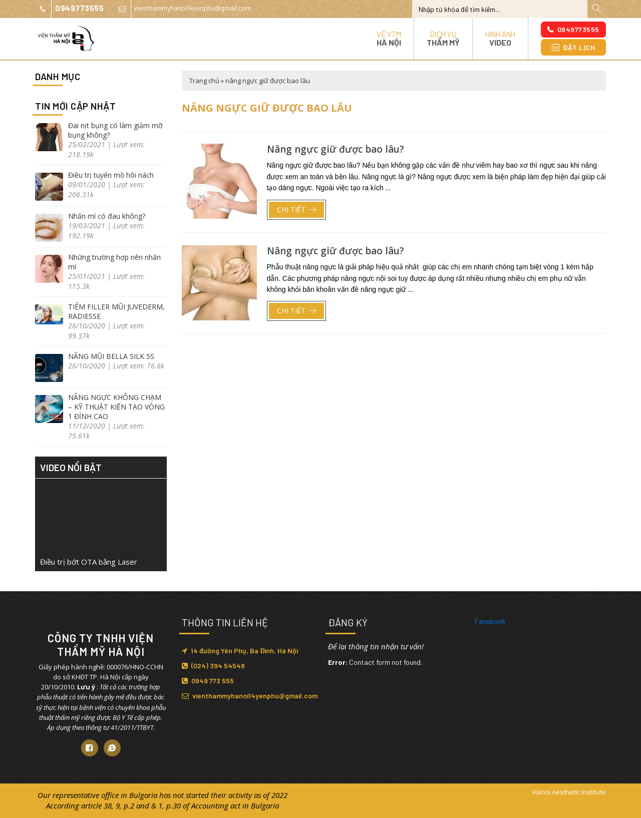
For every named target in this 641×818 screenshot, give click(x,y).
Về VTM (389, 38)
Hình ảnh (500, 38)
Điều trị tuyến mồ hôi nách (111, 175)
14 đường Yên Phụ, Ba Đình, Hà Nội (240, 650)
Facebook (490, 621)
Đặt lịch (573, 47)
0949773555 (69, 9)
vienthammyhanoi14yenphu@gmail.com (182, 9)
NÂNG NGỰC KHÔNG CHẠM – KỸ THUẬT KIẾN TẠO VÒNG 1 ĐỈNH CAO (116, 406)
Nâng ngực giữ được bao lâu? (335, 149)
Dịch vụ (443, 38)
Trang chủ (204, 80)
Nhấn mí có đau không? (106, 216)
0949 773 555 (208, 680)
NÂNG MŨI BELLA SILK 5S (111, 356)
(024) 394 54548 (213, 665)
